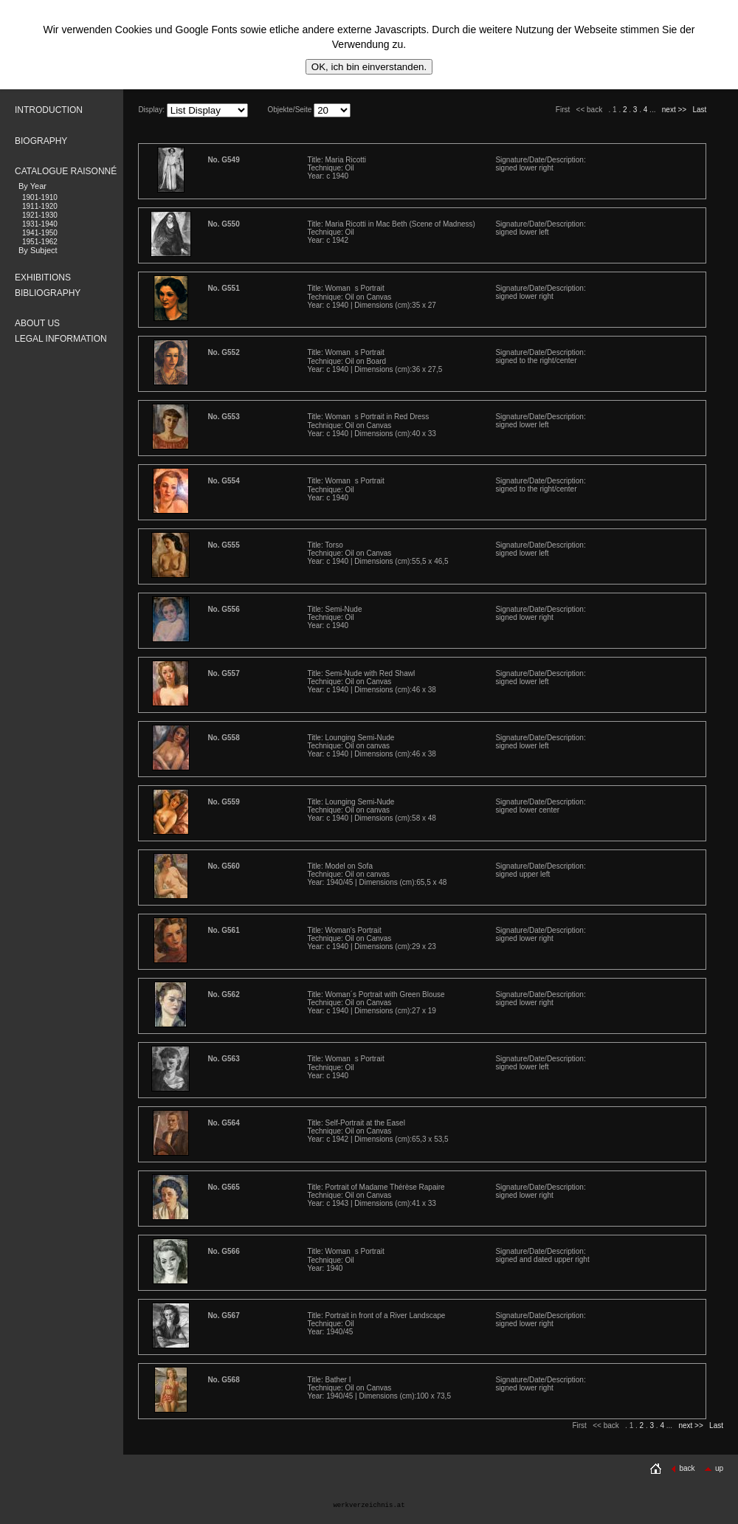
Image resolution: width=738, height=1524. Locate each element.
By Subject (38, 250)
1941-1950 (40, 233)
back (682, 1468)
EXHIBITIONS (43, 277)
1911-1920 (40, 206)
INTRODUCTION (49, 110)
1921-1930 (40, 215)
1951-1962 (40, 242)
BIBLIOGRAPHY (47, 293)
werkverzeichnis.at (368, 1505)
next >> (674, 110)
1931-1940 (40, 224)
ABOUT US (37, 323)
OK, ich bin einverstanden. (369, 66)
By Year (32, 186)
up (713, 1468)
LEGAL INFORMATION (61, 339)
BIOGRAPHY (41, 141)
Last (699, 110)
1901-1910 (40, 197)
